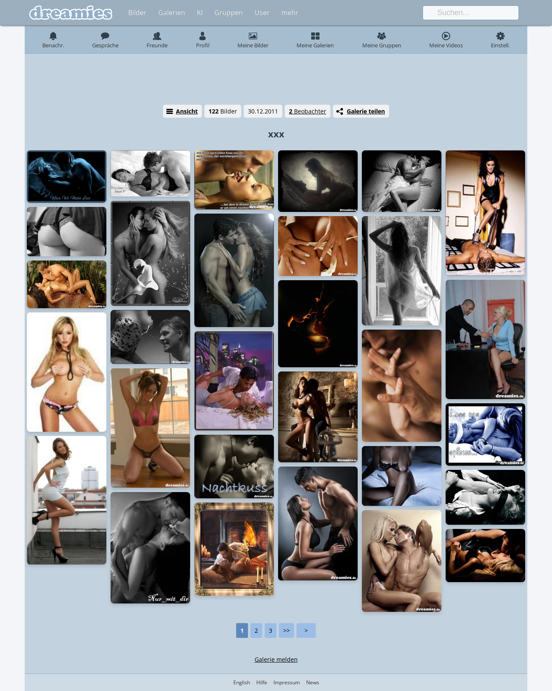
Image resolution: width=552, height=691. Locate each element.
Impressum (286, 682)
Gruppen (228, 12)
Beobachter (307, 111)
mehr (290, 12)
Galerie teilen (366, 111)
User (262, 12)
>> (286, 630)
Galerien (171, 12)
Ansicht (187, 111)
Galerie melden (276, 659)
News (312, 682)
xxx (276, 133)
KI (200, 12)
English (241, 682)
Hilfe (261, 682)
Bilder (137, 12)
